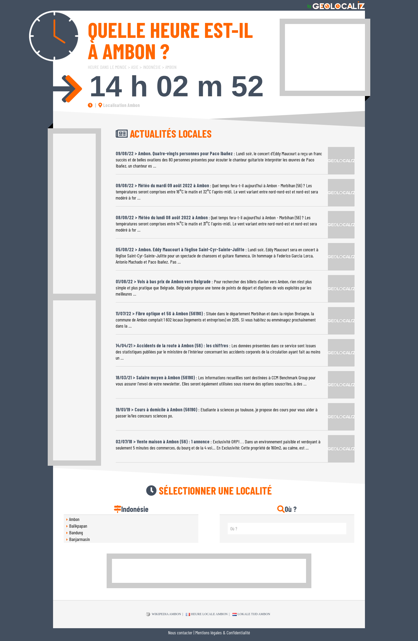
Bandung (76, 532)
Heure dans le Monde (107, 67)
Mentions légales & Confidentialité (222, 632)
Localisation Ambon (119, 105)
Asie (134, 67)
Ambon (170, 67)
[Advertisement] (325, 57)
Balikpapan (78, 526)
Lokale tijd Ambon (251, 614)
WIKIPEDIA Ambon (163, 614)
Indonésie (152, 67)
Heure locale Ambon (206, 614)
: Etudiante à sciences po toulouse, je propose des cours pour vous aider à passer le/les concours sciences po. (216, 411)
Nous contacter (180, 632)
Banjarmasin (79, 539)
